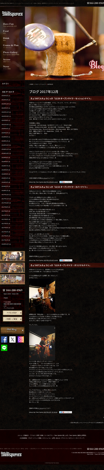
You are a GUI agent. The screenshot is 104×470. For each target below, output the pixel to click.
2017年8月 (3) (6, 211)
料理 (38, 435)
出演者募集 (23, 438)
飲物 (41, 435)
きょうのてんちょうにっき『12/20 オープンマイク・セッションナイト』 (61, 98)
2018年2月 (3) (6, 186)
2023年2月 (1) (6, 108)
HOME (31, 84)
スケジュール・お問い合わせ (51, 438)
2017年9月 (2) (6, 207)
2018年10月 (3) (6, 153)
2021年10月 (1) (6, 124)
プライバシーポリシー (68, 438)
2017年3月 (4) (6, 232)
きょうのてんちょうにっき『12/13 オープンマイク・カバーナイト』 (59, 186)
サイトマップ (80, 438)
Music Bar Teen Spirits (36, 182)
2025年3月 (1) (6, 95)
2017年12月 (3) (6, 194)
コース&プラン (48, 435)
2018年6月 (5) (6, 170)
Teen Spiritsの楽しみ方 (61, 435)
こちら (45, 178)
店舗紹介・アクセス (29, 435)
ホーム (20, 435)
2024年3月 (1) (6, 100)
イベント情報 (37, 438)
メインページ (83, 422)
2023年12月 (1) (6, 104)
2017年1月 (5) (6, 240)
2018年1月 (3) (6, 190)
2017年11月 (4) (6, 199)
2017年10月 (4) (6, 203)
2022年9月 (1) (6, 120)
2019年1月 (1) (6, 141)
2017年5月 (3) (6, 223)
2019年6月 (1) (6, 137)
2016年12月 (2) (6, 244)
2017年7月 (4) (6, 215)
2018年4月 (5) (6, 178)
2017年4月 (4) (6, 227)
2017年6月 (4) (6, 219)
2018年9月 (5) (6, 157)
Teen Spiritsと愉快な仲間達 (77, 435)
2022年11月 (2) (6, 112)
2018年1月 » (100, 422)
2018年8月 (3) (6, 161)
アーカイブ (10, 92)
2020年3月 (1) (6, 133)
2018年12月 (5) (6, 145)
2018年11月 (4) (6, 149)
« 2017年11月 (74, 422)
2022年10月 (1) (6, 116)
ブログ (36, 84)
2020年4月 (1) (6, 128)
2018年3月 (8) (6, 182)
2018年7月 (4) (6, 166)
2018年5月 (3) (6, 174)
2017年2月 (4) (6, 236)
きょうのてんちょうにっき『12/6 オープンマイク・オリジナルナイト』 (60, 265)
